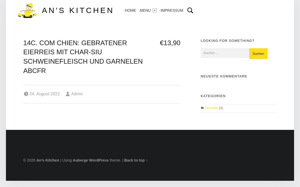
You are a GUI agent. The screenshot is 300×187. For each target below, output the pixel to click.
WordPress (99, 160)
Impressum (172, 10)
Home (130, 10)
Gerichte (211, 108)
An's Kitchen (78, 10)
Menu (148, 10)
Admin (77, 94)
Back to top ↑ (135, 160)
